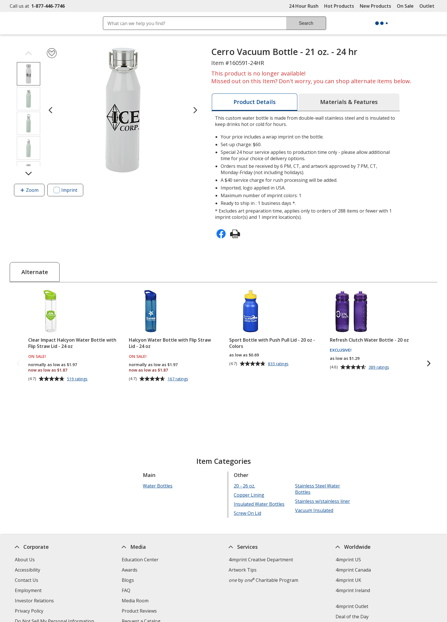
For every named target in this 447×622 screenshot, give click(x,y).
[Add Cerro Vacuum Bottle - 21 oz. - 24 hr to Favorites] (51, 53)
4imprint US (348, 559)
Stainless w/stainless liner (322, 501)
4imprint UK (348, 580)
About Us (25, 559)
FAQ (126, 590)
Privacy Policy (30, 611)
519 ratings (78, 379)
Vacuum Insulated (314, 510)
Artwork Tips (243, 570)
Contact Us (26, 580)
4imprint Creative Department (261, 559)
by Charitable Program (263, 580)
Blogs (128, 580)
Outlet (428, 6)
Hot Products (339, 6)
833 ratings (279, 364)
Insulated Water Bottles (259, 504)
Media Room (135, 600)
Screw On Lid (247, 513)
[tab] (254, 102)
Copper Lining (249, 495)
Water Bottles (157, 486)
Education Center (140, 559)
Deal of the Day (352, 616)
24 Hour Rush (303, 6)
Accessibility (27, 570)
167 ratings (179, 379)
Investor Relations (35, 601)
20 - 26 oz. (244, 486)
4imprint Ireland (353, 590)
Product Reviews (139, 611)
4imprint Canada (353, 570)
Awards (129, 570)
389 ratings (380, 367)
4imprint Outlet (352, 606)
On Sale (405, 6)
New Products (375, 6)
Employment (28, 590)
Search (306, 23)
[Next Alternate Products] (428, 364)
